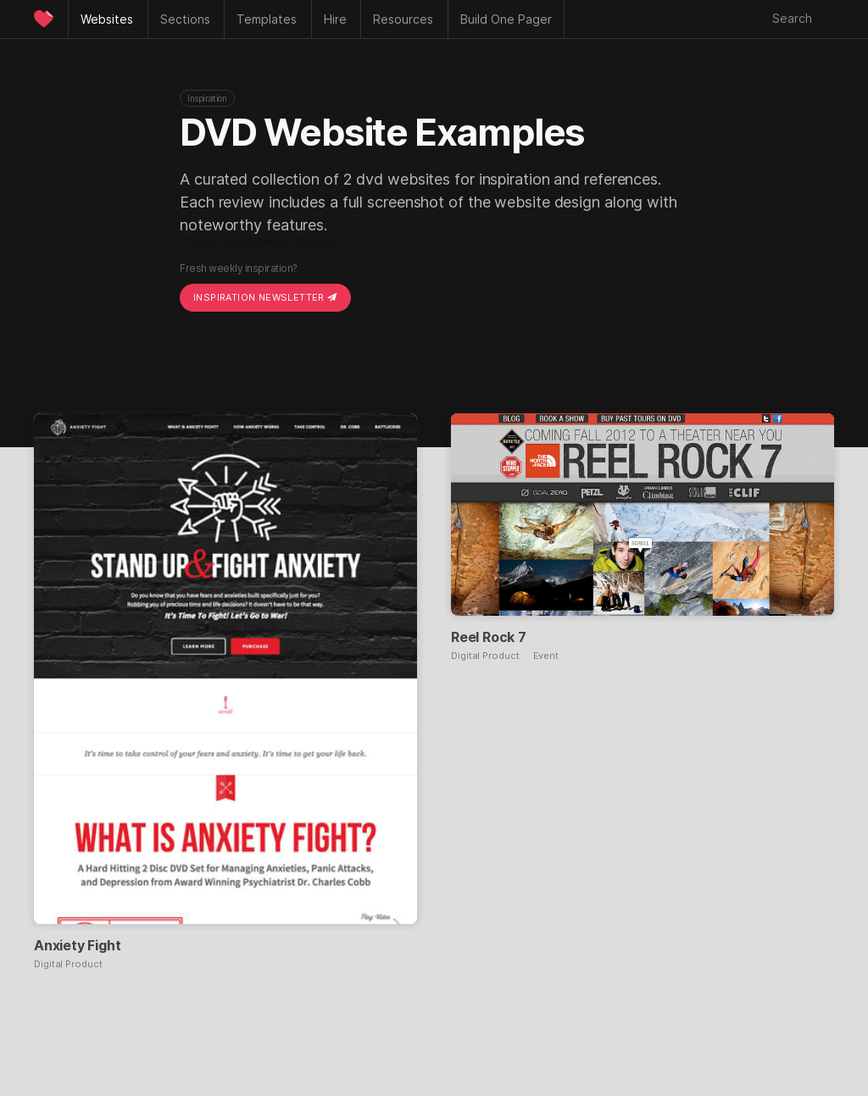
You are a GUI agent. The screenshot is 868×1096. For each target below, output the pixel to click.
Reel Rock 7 (488, 636)
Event (546, 656)
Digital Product (68, 964)
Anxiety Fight (77, 945)
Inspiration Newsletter (265, 297)
